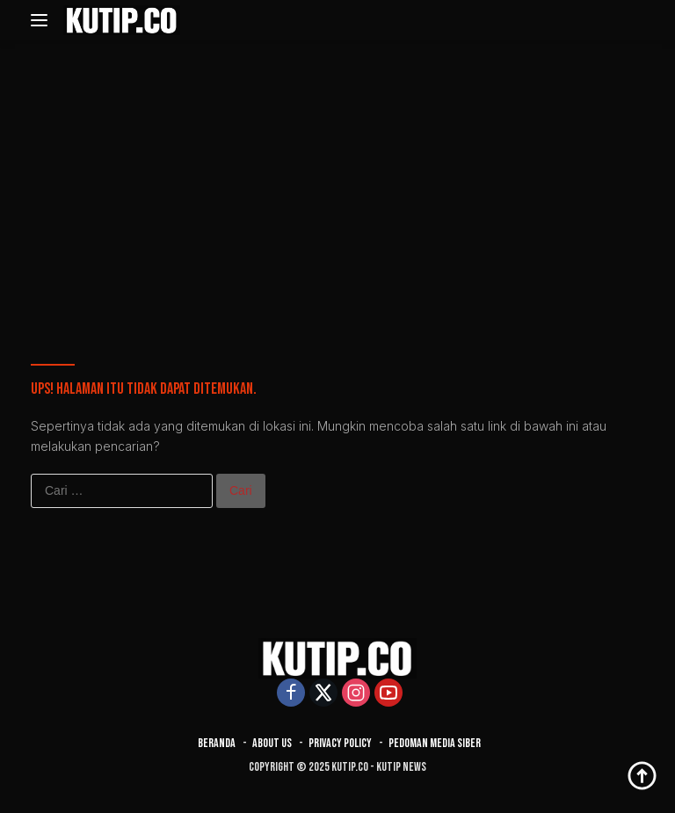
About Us (272, 743)
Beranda (217, 743)
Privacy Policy (340, 743)
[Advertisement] (337, 181)
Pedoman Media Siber (434, 743)
